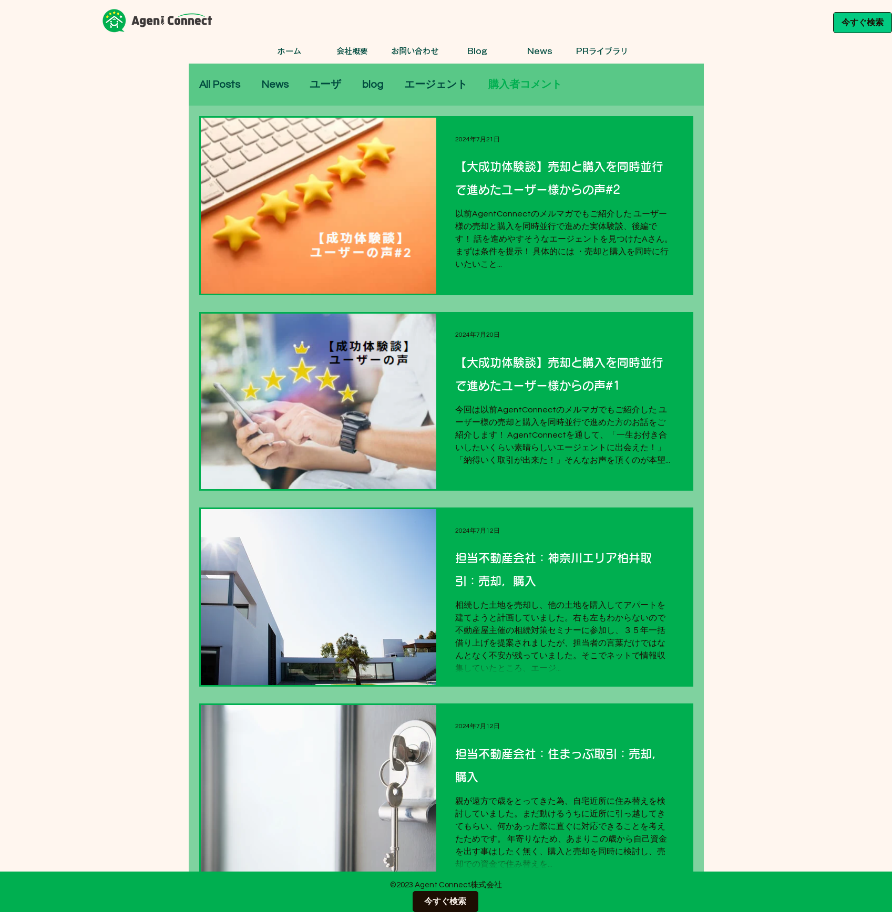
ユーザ (325, 84)
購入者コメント (525, 84)
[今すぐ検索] (862, 22)
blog (372, 84)
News (275, 84)
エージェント (435, 84)
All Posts (219, 84)
